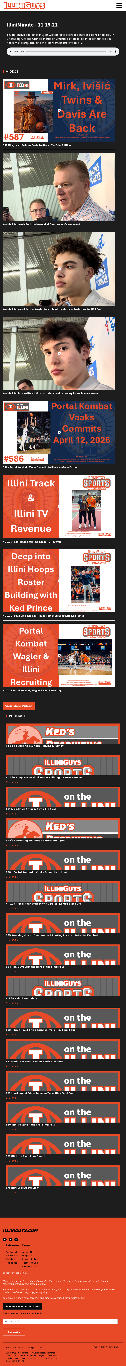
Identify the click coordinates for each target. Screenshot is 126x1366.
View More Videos (18, 706)
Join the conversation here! (23, 1306)
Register (27, 1256)
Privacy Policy (30, 1259)
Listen (13, 750)
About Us (27, 1252)
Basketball (12, 1256)
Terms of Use (30, 1263)
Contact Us (29, 1266)
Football (10, 1259)
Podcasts (11, 1263)
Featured (11, 1252)
